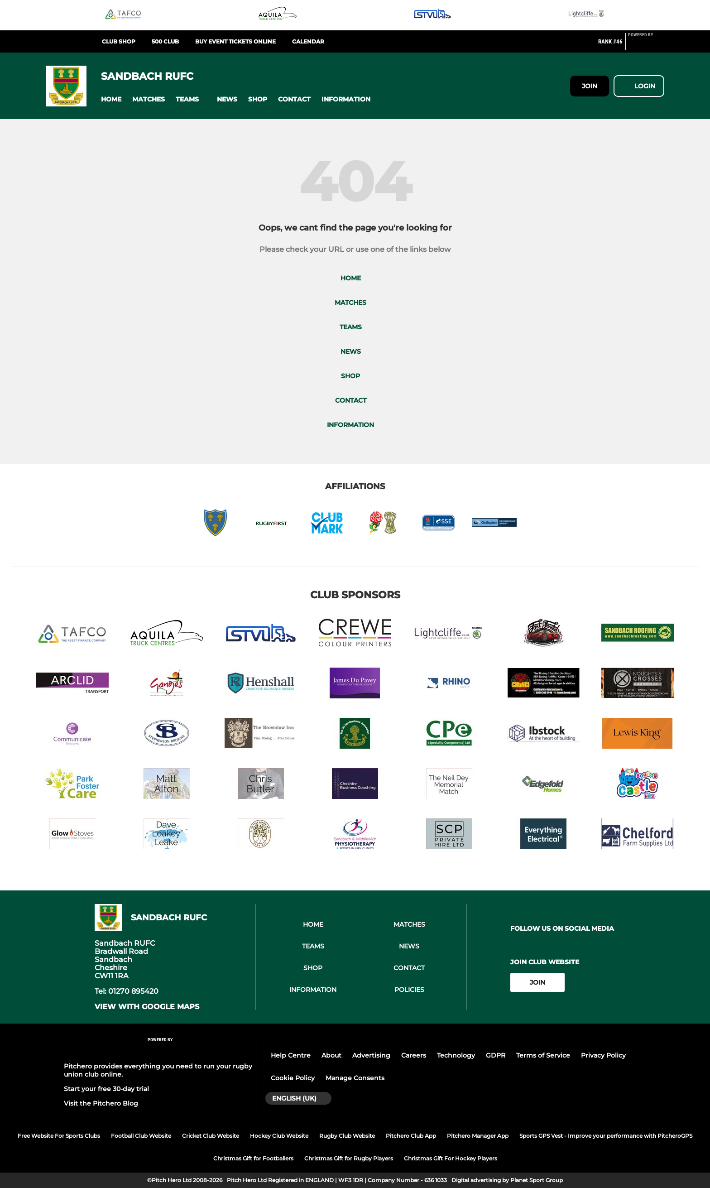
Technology (456, 1055)
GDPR (495, 1055)
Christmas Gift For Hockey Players (450, 1158)
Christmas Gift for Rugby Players (348, 1158)
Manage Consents (355, 1078)
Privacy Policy (603, 1055)
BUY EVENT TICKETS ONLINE (235, 41)
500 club (165, 41)
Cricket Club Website (210, 1135)
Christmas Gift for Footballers (253, 1158)
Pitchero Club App (411, 1135)
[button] (111, 99)
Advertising (371, 1055)
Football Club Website (141, 1135)
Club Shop (118, 41)
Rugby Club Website (347, 1135)
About (331, 1055)
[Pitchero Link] (646, 45)
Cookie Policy (293, 1078)
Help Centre (291, 1055)
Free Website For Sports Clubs (59, 1135)
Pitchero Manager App (478, 1135)
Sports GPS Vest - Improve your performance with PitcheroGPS (605, 1135)
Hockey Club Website (279, 1135)
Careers (413, 1055)
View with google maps (147, 1007)
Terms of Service (543, 1055)
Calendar (308, 41)
